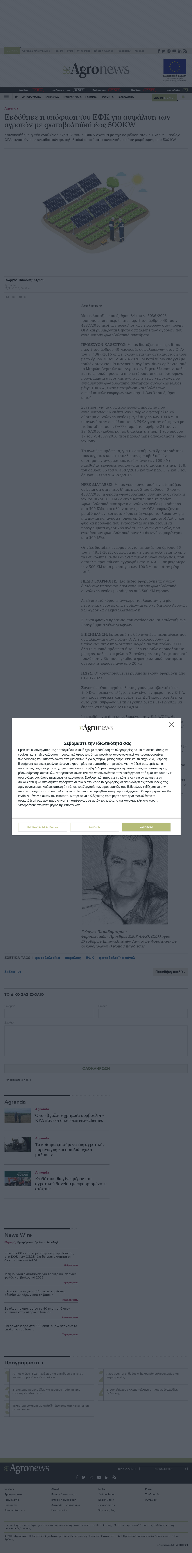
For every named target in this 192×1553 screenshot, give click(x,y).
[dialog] (96, 776)
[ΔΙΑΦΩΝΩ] (172, 725)
